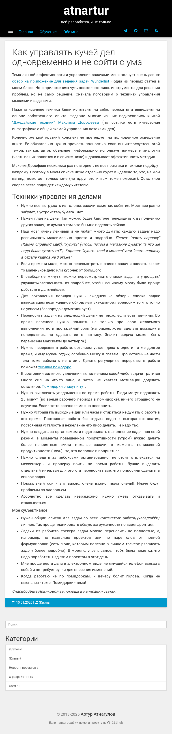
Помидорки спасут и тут (63, 386)
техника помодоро (54, 367)
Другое (15, 649)
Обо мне (70, 32)
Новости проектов (23, 667)
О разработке (21, 677)
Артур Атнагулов (98, 714)
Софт (14, 686)
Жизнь (44, 602)
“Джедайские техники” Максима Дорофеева (55, 122)
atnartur (86, 10)
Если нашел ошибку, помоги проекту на (86, 722)
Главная (26, 32)
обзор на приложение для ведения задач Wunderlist (60, 81)
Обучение (48, 32)
